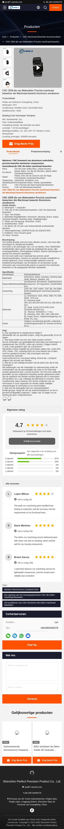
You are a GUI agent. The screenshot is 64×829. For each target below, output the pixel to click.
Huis (4, 37)
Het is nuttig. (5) (25, 499)
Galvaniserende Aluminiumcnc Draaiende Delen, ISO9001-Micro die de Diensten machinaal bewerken (16, 748)
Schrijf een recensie (32, 441)
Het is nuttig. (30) (25, 563)
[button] (8, 86)
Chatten (55, 7)
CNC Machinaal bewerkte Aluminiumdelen (42, 37)
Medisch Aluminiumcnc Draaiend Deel (21, 589)
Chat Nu (32, 645)
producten (14, 37)
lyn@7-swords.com (12, 2)
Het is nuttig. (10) (25, 531)
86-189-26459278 (52, 2)
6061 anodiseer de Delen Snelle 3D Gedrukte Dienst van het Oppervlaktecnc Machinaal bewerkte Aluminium (47, 748)
